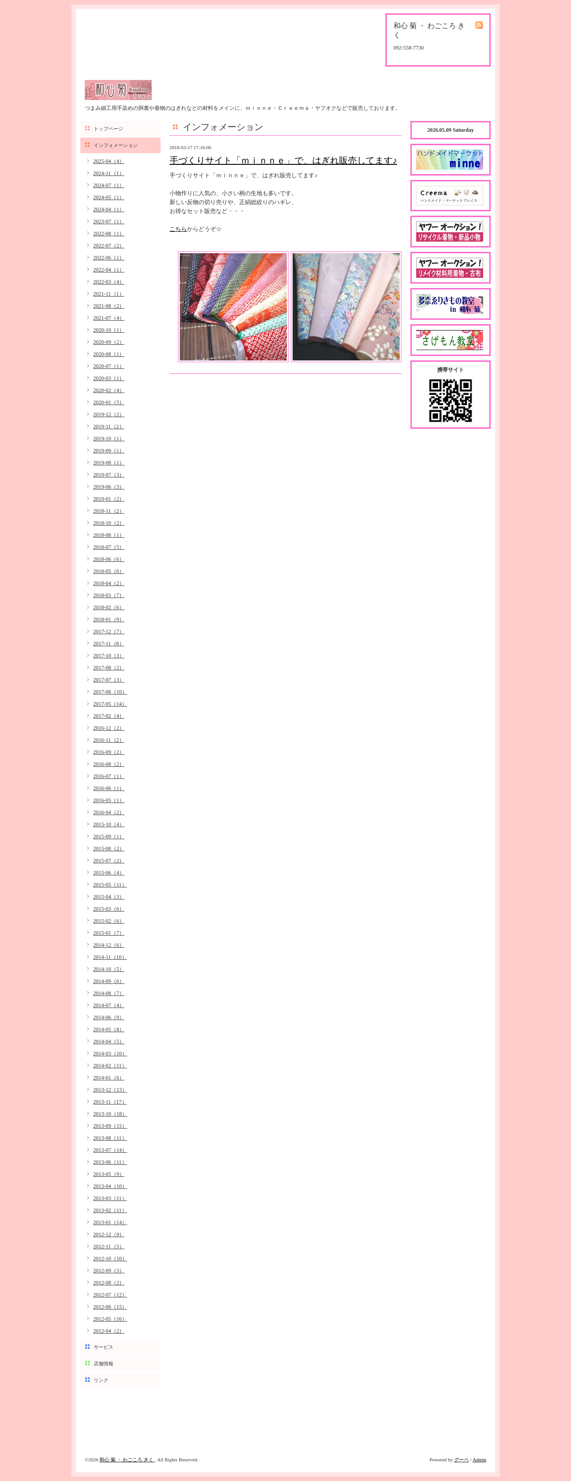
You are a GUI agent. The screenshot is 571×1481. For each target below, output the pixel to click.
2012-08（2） (108, 1283)
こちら (178, 229)
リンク (101, 1380)
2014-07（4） (108, 1005)
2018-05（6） (108, 571)
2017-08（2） (108, 668)
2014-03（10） (110, 1053)
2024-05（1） (108, 197)
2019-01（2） (108, 499)
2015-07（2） (108, 861)
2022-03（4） (108, 282)
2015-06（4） (108, 873)
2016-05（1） (108, 800)
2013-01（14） (110, 1222)
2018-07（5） (108, 547)
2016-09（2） (108, 752)
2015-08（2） (108, 848)
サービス (103, 1347)
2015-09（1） (108, 836)
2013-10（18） (110, 1114)
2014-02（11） (110, 1066)
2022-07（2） (108, 246)
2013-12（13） (110, 1090)
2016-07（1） (108, 776)
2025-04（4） (108, 161)
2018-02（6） (108, 607)
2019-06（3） (108, 487)
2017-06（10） (110, 692)
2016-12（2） (108, 728)
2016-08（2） (108, 764)
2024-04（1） (108, 209)
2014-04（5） (108, 1041)
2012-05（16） (110, 1319)
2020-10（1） (108, 330)
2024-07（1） (108, 185)
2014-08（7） (108, 993)
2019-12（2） (108, 414)
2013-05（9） (108, 1174)
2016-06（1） (108, 788)
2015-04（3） (108, 897)
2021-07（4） (108, 318)
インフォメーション (116, 145)
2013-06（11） (110, 1162)
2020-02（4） (108, 390)
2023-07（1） (108, 221)
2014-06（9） (108, 1017)
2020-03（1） (108, 378)
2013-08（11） (110, 1138)
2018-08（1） (108, 535)
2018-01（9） (108, 619)
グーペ (461, 1459)
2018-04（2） (108, 583)
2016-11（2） (108, 740)
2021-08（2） (108, 306)
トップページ (108, 128)
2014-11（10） (110, 957)
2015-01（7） (108, 933)
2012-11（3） (108, 1246)
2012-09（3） (108, 1271)
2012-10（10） (110, 1258)
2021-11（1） (108, 294)
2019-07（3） (108, 475)
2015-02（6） (108, 921)
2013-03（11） (110, 1198)
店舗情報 (103, 1363)
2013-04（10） (110, 1186)
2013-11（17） (110, 1102)
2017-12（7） (108, 631)
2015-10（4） (108, 824)
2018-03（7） (108, 595)
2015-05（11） (110, 885)
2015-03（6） (108, 909)
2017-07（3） (108, 680)
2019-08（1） (108, 463)
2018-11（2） (108, 511)
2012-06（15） (110, 1307)
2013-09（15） (110, 1126)
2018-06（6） (108, 559)
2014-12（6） (108, 945)
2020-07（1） (108, 366)
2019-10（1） (108, 438)
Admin (479, 1459)
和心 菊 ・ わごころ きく (127, 1459)
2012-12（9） (108, 1234)
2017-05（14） (110, 704)
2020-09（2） (108, 342)
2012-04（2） (108, 1331)
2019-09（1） (108, 451)
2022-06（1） (108, 258)
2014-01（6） (108, 1078)
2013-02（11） (110, 1210)
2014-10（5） (108, 969)
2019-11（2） (108, 426)
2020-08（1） (108, 354)
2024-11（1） (108, 173)
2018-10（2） (108, 523)
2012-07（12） (110, 1295)
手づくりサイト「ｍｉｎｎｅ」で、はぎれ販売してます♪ (283, 160)
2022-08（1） (108, 233)
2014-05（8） (108, 1029)
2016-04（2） (108, 812)
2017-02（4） (108, 716)
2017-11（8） (108, 643)
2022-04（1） (108, 270)
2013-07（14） (110, 1150)
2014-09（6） (108, 981)
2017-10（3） (108, 656)
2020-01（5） (108, 402)
